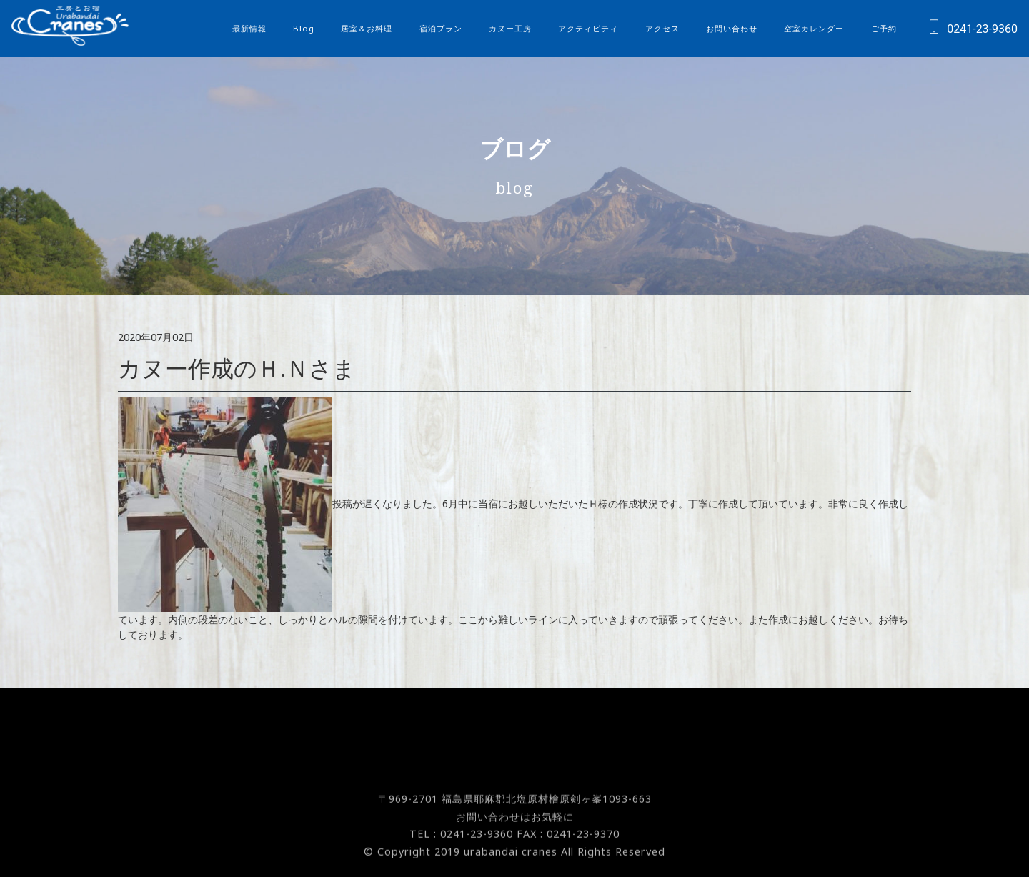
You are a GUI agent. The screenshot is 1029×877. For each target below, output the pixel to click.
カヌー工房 (510, 28)
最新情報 (249, 28)
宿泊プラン (440, 28)
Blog (303, 28)
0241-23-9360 (969, 28)
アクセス (662, 28)
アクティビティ (588, 28)
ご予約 (884, 28)
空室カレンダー (814, 28)
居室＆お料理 (366, 28)
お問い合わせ (731, 28)
